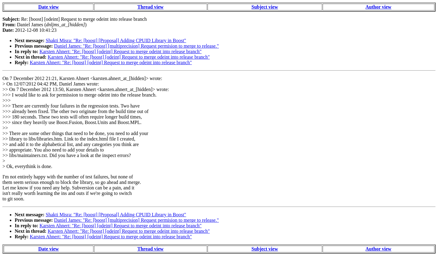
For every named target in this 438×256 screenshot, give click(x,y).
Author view (378, 6)
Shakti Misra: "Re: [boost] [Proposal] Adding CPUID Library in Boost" (116, 40)
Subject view (265, 6)
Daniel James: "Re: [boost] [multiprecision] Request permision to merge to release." (136, 46)
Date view (48, 6)
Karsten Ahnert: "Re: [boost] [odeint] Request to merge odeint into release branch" (120, 51)
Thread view (150, 6)
